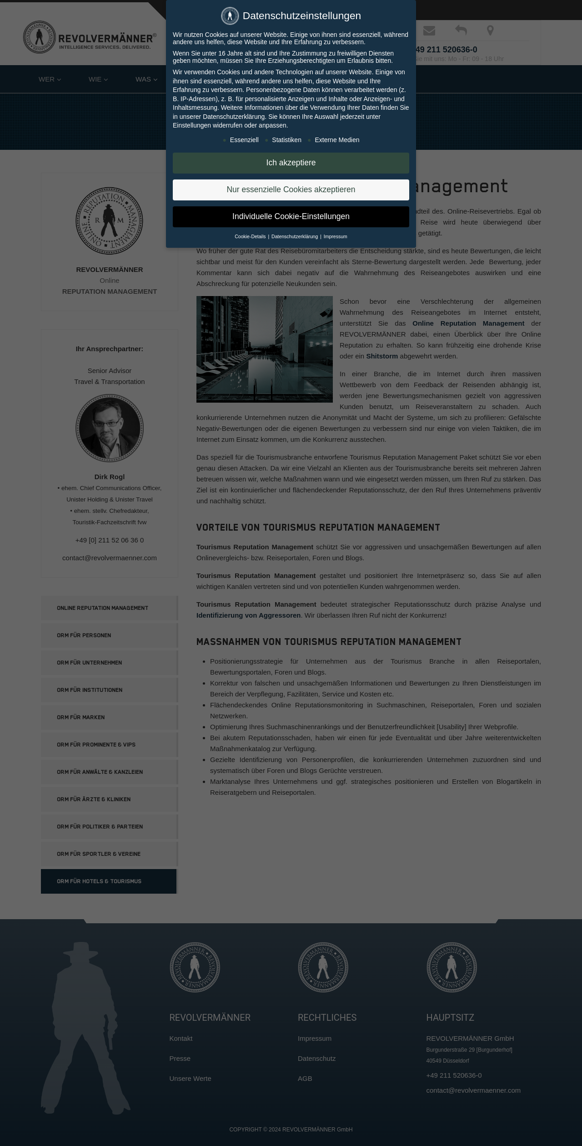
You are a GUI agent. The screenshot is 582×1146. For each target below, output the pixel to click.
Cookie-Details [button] (251, 234)
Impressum (335, 234)
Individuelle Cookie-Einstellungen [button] (291, 214)
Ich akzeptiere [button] (291, 160)
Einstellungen (192, 123)
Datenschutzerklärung (234, 114)
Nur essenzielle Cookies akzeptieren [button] (290, 187)
